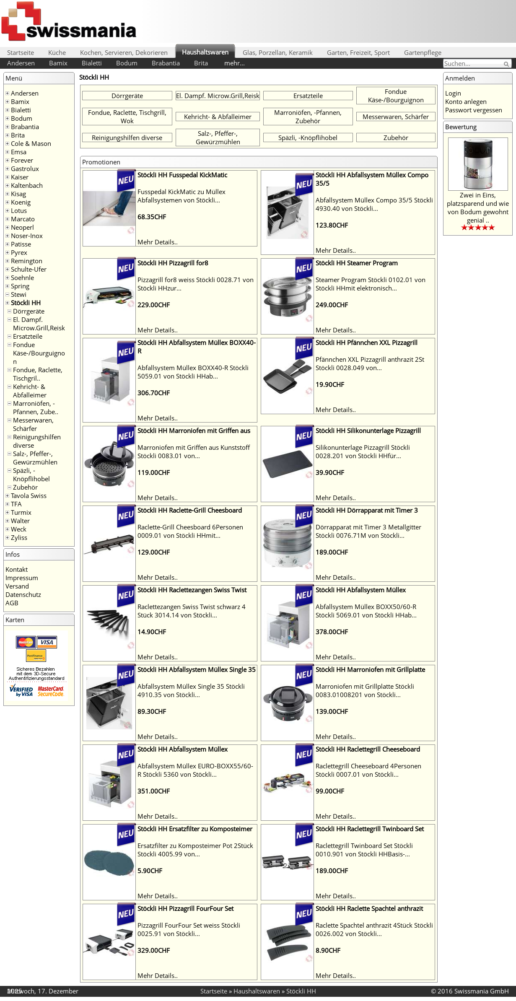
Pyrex (19, 252)
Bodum (126, 63)
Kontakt (16, 569)
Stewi (18, 294)
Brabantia (166, 63)
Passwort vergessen (473, 110)
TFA (16, 504)
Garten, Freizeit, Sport (358, 52)
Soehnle (22, 277)
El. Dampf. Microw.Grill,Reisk (39, 323)
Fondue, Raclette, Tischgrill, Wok (127, 116)
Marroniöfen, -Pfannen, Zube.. (35, 407)
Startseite (20, 52)
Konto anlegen (466, 101)
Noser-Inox (27, 235)
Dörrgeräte (28, 311)
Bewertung (461, 126)
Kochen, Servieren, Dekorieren (124, 52)
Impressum (21, 577)
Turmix (21, 512)
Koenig (21, 202)
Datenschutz (23, 594)
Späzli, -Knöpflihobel (31, 474)
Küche (57, 52)
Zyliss (19, 537)
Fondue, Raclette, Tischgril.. (37, 374)
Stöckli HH (26, 302)
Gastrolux (25, 168)
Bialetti (92, 63)
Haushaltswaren (205, 52)
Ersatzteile (27, 336)
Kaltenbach (27, 185)
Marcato (23, 219)
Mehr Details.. (157, 242)
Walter (20, 520)
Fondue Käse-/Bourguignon (39, 353)
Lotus (19, 210)
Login (453, 93)
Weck (18, 529)
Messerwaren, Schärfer (33, 424)
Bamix (58, 63)
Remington (26, 261)
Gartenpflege (422, 52)
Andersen (21, 63)
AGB (11, 603)
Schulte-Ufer (29, 269)
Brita (201, 63)
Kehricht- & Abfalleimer (30, 390)
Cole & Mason (31, 143)
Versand (17, 586)
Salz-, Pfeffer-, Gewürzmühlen (35, 457)
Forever (22, 160)
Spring (20, 286)
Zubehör (25, 487)
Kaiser (20, 177)
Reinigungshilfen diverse (127, 137)
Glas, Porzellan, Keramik (278, 52)
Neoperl (22, 227)
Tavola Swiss (29, 495)
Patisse (21, 244)
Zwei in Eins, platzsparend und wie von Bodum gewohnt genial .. (478, 207)
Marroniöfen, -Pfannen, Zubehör (308, 116)
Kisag (18, 193)
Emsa (18, 152)
